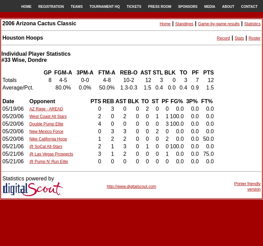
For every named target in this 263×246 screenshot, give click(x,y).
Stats (239, 38)
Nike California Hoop (48, 139)
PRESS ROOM (159, 7)
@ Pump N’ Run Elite (48, 161)
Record (223, 38)
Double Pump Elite (46, 124)
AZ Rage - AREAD (46, 109)
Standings (184, 24)
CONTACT (249, 7)
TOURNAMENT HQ (104, 7)
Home (165, 24)
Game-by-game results (219, 24)
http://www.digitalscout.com (131, 186)
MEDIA (209, 7)
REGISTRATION (51, 7)
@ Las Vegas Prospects (51, 154)
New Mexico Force (46, 131)
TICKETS (134, 7)
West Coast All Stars (48, 116)
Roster (255, 38)
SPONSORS (187, 7)
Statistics (252, 24)
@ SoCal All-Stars (45, 146)
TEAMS (77, 7)
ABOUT (228, 7)
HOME (26, 7)
